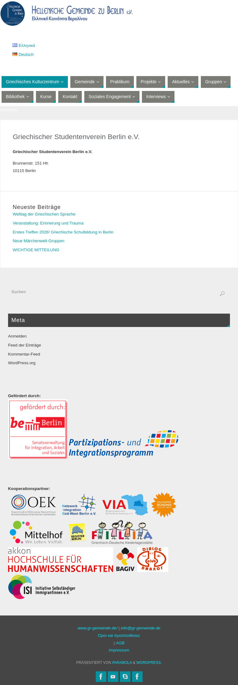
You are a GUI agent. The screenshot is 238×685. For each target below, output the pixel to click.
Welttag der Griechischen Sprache (44, 214)
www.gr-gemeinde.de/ (97, 628)
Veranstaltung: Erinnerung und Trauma (48, 223)
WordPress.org (21, 363)
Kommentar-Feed (24, 354)
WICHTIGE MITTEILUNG (36, 249)
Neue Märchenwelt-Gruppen (38, 240)
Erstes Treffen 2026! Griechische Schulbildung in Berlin (63, 232)
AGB (120, 643)
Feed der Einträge (24, 345)
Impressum (119, 650)
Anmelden (17, 336)
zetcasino (8, 109)
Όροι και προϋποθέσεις (119, 635)
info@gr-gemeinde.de (141, 628)
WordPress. (149, 662)
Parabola (122, 662)
